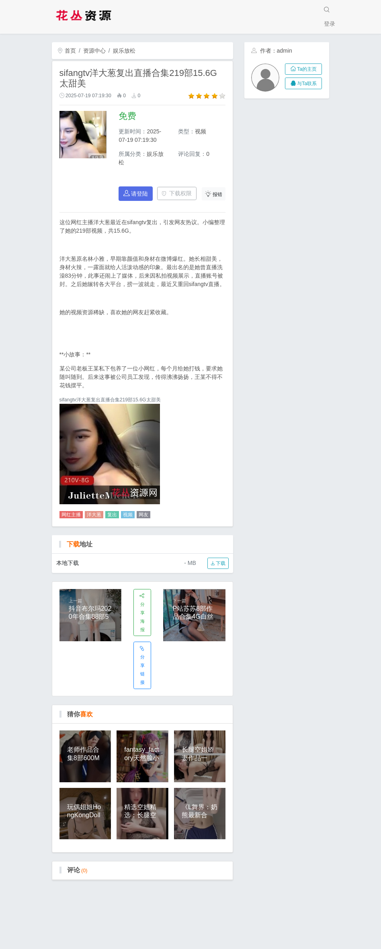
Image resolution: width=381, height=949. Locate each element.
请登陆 (135, 193)
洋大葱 (94, 514)
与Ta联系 (304, 83)
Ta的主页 (304, 69)
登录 (329, 23)
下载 (218, 563)
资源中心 (94, 50)
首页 (66, 50)
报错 (214, 193)
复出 (112, 514)
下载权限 (177, 193)
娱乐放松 (124, 50)
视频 (128, 514)
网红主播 (71, 514)
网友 (143, 514)
